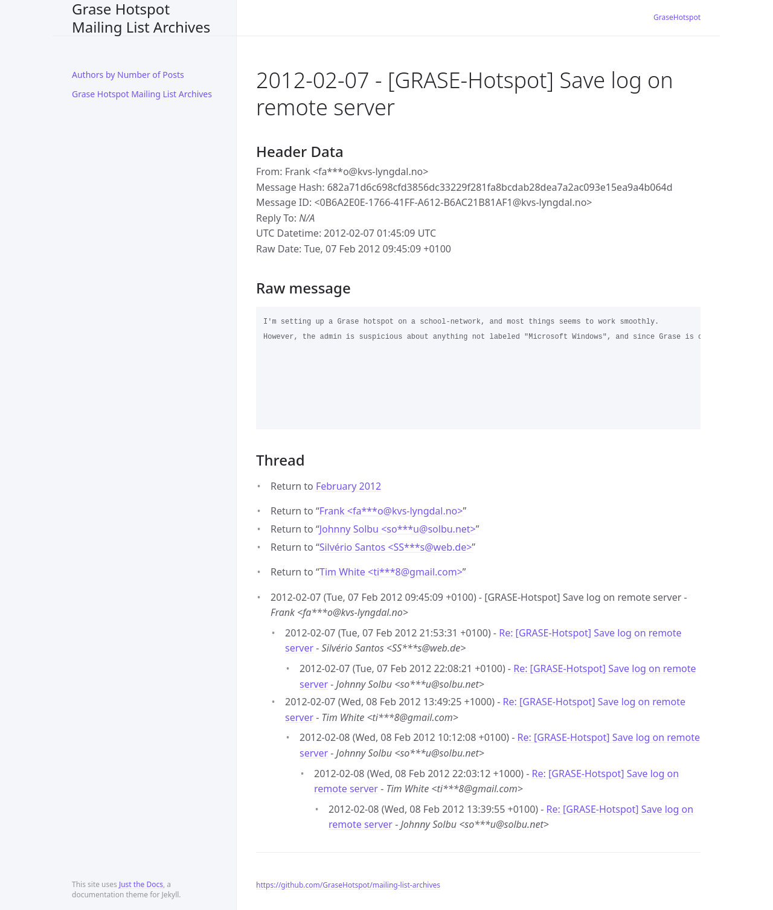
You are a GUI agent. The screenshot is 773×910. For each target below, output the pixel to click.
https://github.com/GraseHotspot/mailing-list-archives (348, 885)
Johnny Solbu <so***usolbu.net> (397, 529)
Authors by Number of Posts (128, 74)
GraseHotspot (677, 17)
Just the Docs (141, 884)
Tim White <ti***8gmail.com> (391, 571)
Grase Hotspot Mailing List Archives (141, 18)
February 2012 (348, 486)
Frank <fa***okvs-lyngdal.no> (391, 510)
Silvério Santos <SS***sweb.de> (395, 547)
